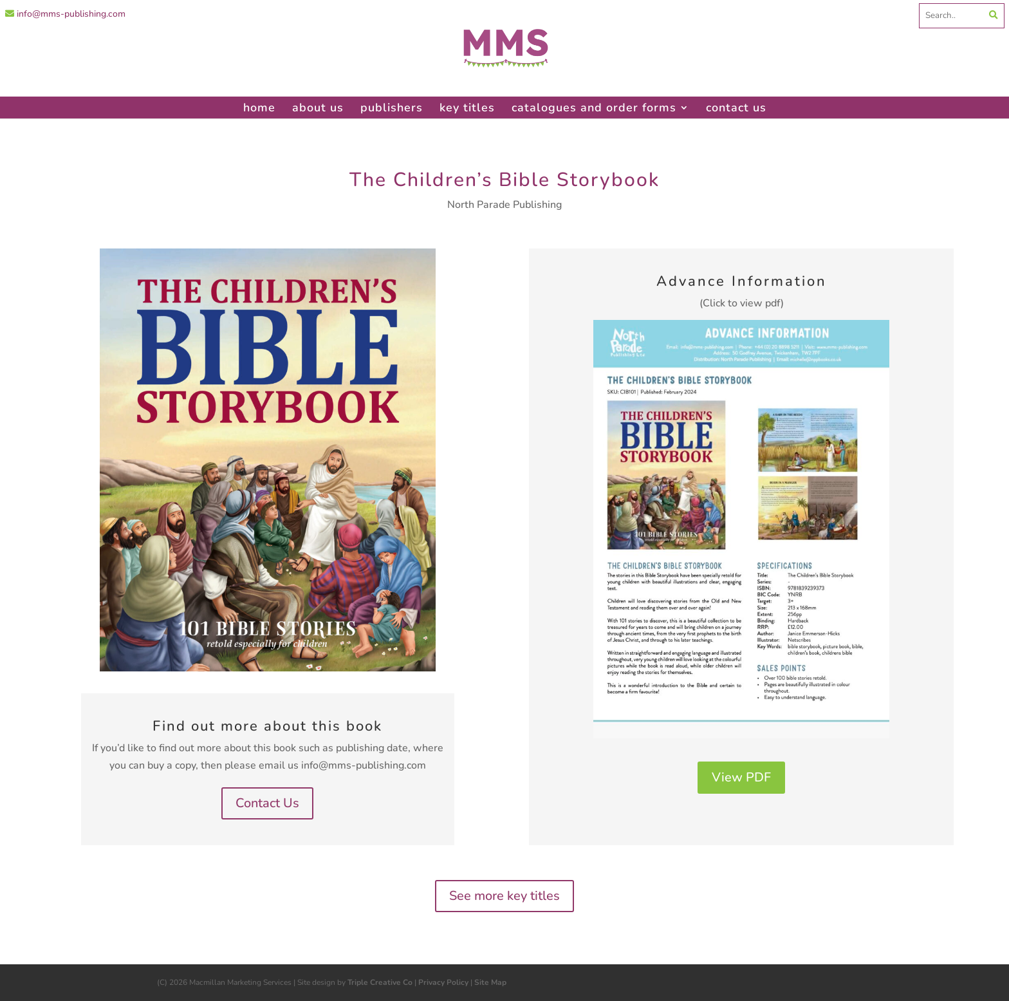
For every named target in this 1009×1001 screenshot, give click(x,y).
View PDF (741, 777)
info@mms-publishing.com (65, 14)
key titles (467, 107)
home (259, 107)
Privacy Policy (443, 982)
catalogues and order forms (594, 107)
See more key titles (504, 895)
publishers (391, 107)
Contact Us (267, 803)
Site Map (490, 982)
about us (318, 107)
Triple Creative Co (379, 982)
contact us (736, 107)
